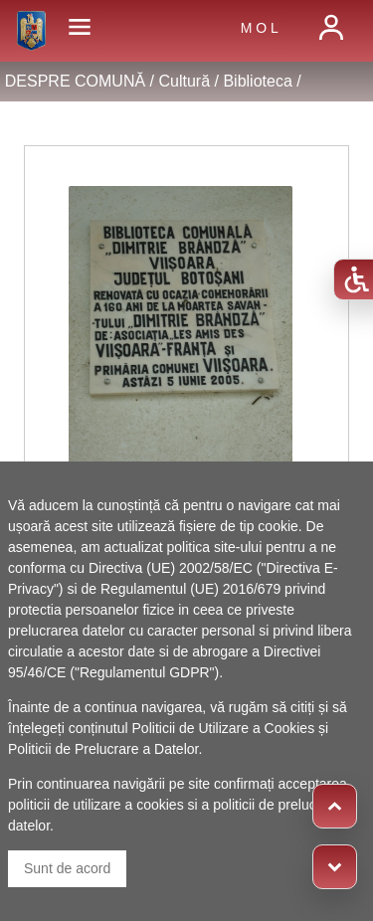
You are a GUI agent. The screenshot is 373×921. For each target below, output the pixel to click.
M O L (260, 28)
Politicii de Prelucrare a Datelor (103, 749)
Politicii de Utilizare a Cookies (223, 728)
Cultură (184, 81)
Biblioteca (257, 81)
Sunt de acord (67, 868)
